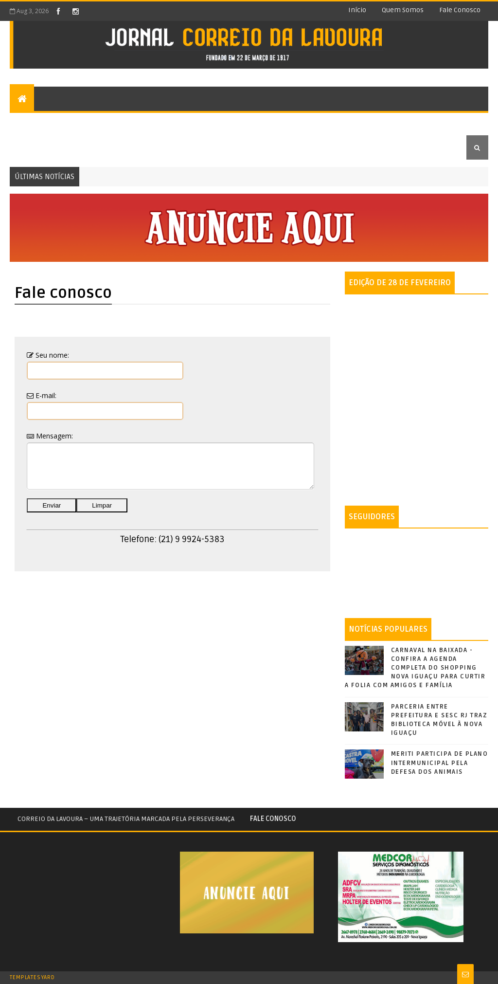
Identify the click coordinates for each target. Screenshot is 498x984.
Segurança (270, 123)
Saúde (405, 123)
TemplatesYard (32, 977)
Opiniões (131, 123)
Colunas (80, 123)
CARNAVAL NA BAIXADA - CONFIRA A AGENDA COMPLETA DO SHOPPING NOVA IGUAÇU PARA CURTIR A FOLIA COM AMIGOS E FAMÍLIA (415, 668)
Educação (34, 147)
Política (318, 123)
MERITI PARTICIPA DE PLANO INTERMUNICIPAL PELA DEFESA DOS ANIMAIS (439, 762)
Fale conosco (459, 10)
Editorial (34, 123)
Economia (364, 123)
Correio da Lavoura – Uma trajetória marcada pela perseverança (126, 819)
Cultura (175, 123)
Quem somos (403, 10)
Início (357, 10)
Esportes (220, 123)
